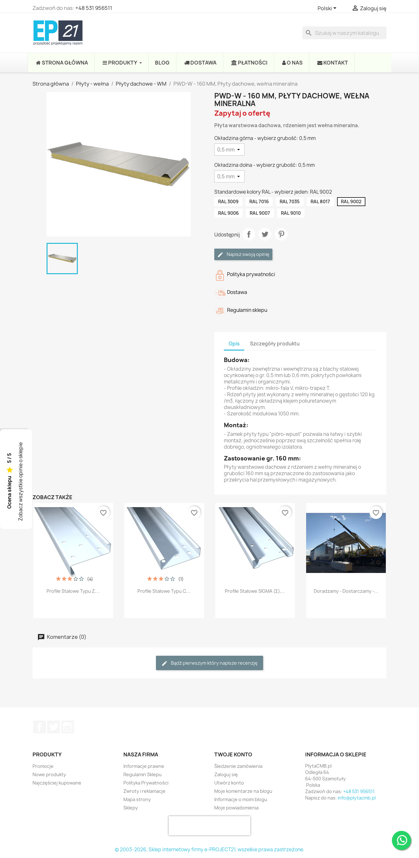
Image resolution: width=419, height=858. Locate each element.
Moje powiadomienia (236, 808)
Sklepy (130, 808)
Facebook (39, 727)
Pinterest (281, 234)
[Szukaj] (344, 33)
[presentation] (209, 825)
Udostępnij (248, 234)
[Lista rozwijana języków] (328, 8)
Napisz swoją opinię (243, 254)
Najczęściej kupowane (57, 783)
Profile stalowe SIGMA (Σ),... (255, 591)
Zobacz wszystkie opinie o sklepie (20, 481)
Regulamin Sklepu (142, 774)
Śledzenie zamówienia (238, 766)
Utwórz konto (229, 783)
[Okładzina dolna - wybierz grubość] (229, 176)
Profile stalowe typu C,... (164, 591)
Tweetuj (265, 234)
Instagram (67, 727)
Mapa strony (137, 799)
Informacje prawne (143, 766)
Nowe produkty (49, 774)
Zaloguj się (226, 774)
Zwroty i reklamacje (144, 791)
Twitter (53, 727)
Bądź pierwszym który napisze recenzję (209, 663)
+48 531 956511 (93, 8)
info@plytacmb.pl (357, 798)
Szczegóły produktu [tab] (275, 343)
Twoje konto (233, 754)
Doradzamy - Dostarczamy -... (346, 591)
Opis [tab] (234, 343)
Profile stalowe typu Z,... (73, 591)
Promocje (43, 766)
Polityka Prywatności (145, 783)
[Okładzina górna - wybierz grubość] (229, 149)
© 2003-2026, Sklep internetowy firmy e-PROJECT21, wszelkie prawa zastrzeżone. (210, 849)
